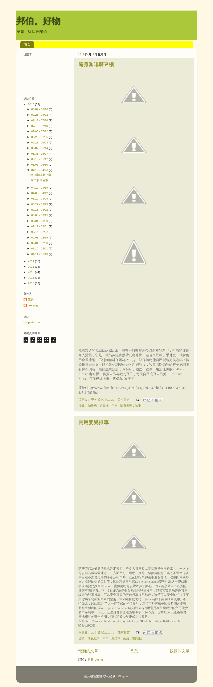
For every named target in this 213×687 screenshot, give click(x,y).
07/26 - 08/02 (40, 114)
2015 (31, 104)
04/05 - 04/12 (40, 193)
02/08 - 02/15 (40, 237)
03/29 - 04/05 (40, 198)
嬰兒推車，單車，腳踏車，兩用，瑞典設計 (116, 638)
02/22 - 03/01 (40, 226)
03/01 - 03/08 (40, 220)
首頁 (27, 44)
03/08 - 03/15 (40, 215)
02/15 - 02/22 (40, 231)
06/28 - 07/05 (40, 137)
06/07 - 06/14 (40, 148)
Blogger (123, 676)
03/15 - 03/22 (40, 209)
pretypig (33, 305)
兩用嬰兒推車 (93, 422)
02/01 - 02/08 (40, 243)
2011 (31, 277)
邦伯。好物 (38, 21)
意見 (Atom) (95, 659)
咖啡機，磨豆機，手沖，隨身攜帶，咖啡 (114, 405)
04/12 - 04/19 (40, 187)
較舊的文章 (180, 651)
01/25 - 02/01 (40, 248)
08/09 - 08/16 (40, 109)
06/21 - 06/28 (40, 142)
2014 (31, 261)
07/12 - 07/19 (40, 125)
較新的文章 (88, 651)
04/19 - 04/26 (40, 170)
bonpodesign (32, 322)
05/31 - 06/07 (40, 153)
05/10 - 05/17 (40, 159)
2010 (31, 283)
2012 (31, 272)
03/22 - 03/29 (40, 204)
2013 (31, 266)
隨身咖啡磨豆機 (96, 64)
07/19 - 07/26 (40, 120)
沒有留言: (124, 399)
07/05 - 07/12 (40, 131)
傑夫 (31, 299)
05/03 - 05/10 (40, 164)
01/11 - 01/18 (40, 254)
